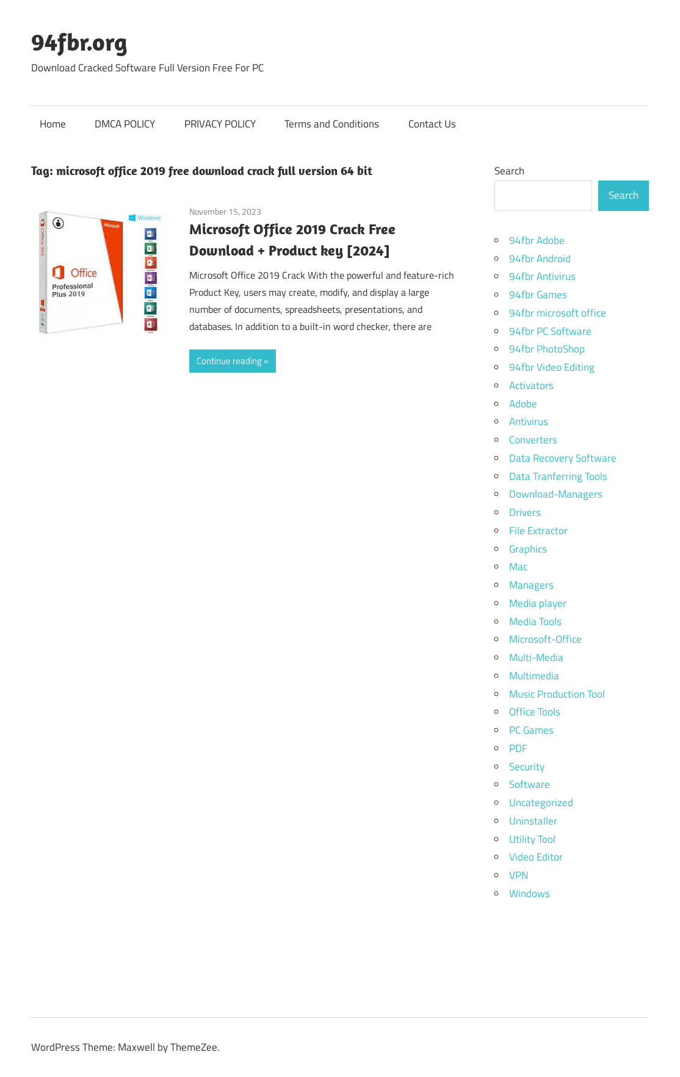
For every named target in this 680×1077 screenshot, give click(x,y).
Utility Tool (532, 839)
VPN (518, 875)
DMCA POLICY (125, 124)
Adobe (523, 404)
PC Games (531, 730)
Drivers (525, 512)
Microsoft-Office (545, 639)
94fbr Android (540, 259)
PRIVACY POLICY (220, 124)
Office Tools (534, 712)
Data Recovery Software (563, 458)
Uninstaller (533, 821)
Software (529, 784)
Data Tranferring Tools (558, 476)
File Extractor (538, 530)
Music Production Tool (557, 694)
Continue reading (229, 361)
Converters (533, 440)
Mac (518, 566)
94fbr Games (538, 294)
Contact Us (432, 124)
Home (53, 124)
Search (509, 171)
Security (526, 767)
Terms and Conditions (331, 124)
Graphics (528, 549)
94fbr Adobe (537, 240)
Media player (537, 603)
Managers (531, 585)
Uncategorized (541, 802)
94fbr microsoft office (557, 313)
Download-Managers (555, 494)
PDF (518, 748)
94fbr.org (79, 41)
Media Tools (535, 621)
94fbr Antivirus (542, 276)
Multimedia (534, 676)
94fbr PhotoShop (547, 349)
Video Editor (536, 857)
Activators (531, 385)
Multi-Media (536, 657)
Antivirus (528, 421)
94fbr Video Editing (552, 367)
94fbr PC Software (550, 331)
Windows (529, 893)
